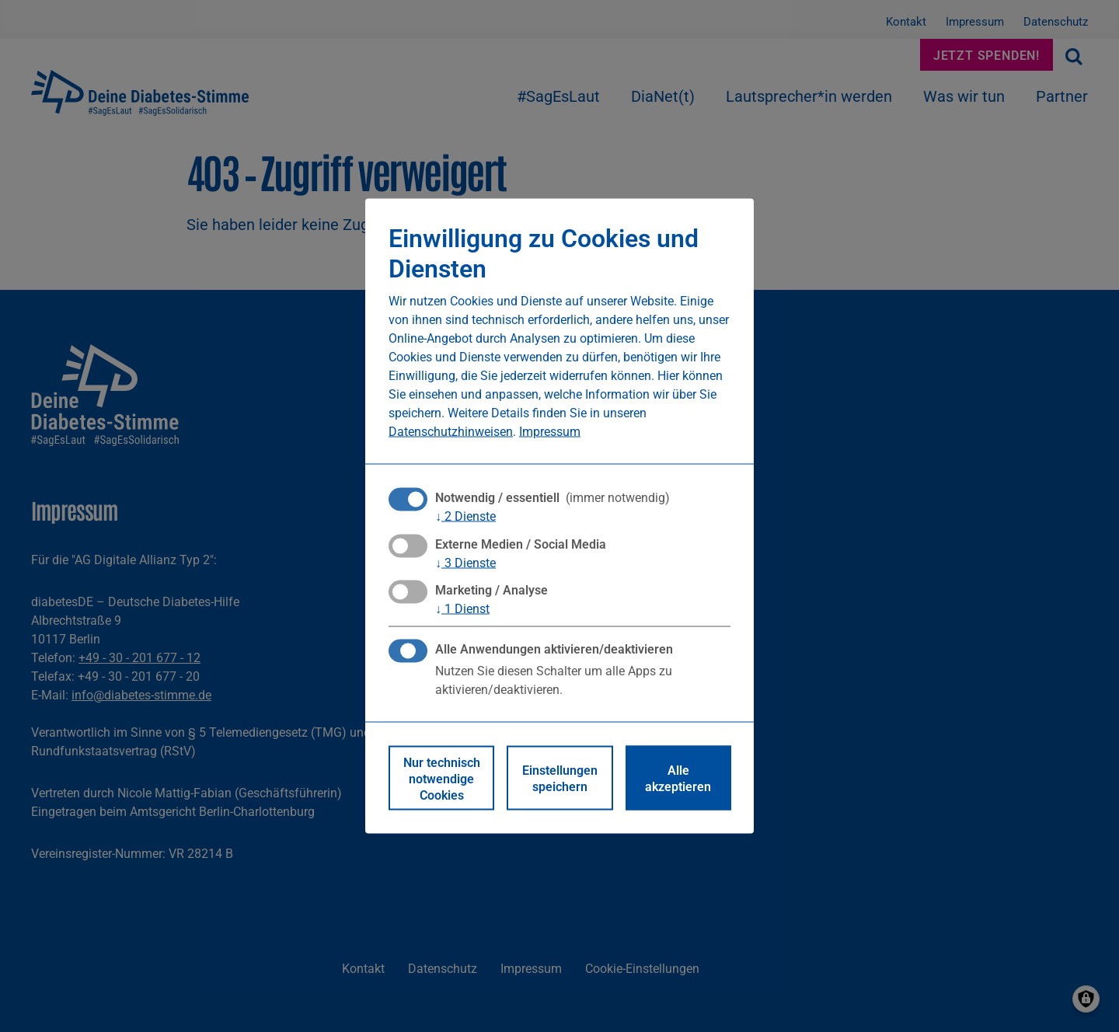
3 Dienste (465, 562)
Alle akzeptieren (678, 778)
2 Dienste (465, 516)
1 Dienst (462, 607)
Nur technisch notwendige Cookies (441, 777)
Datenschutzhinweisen (451, 431)
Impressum (549, 431)
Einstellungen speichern (560, 778)
